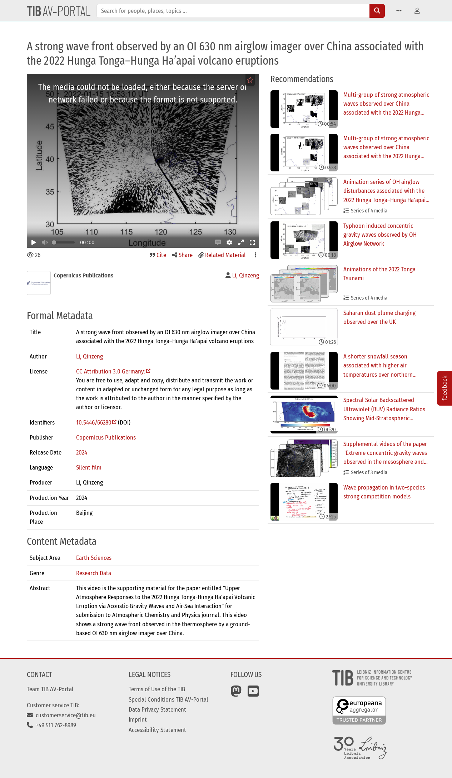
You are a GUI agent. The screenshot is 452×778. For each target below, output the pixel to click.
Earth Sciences (93, 557)
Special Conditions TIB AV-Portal (168, 699)
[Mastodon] (236, 693)
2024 (81, 452)
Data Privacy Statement (157, 709)
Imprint (138, 719)
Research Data (93, 573)
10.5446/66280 (93, 422)
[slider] (54, 242)
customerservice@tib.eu (61, 715)
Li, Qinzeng (89, 356)
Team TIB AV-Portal (50, 689)
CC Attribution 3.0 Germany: (110, 371)
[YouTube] (253, 693)
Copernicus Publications (106, 437)
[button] (399, 11)
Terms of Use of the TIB (157, 689)
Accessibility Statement (157, 729)
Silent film (88, 467)
